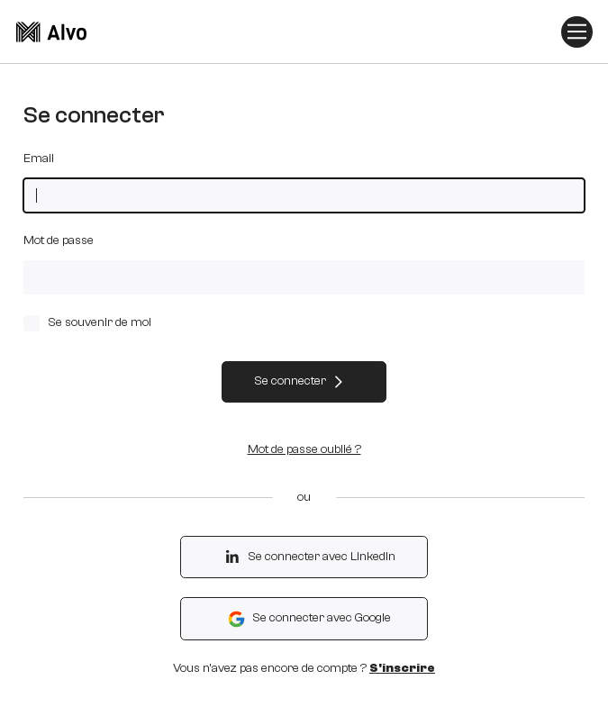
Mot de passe (58, 240)
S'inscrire (402, 668)
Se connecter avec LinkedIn (308, 557)
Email (38, 158)
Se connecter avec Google (309, 619)
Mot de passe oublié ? (304, 449)
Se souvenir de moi (86, 323)
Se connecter (299, 381)
